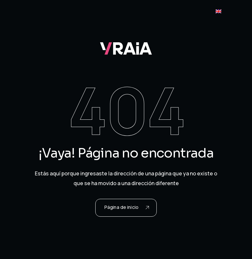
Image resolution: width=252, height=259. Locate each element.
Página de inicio (126, 207)
